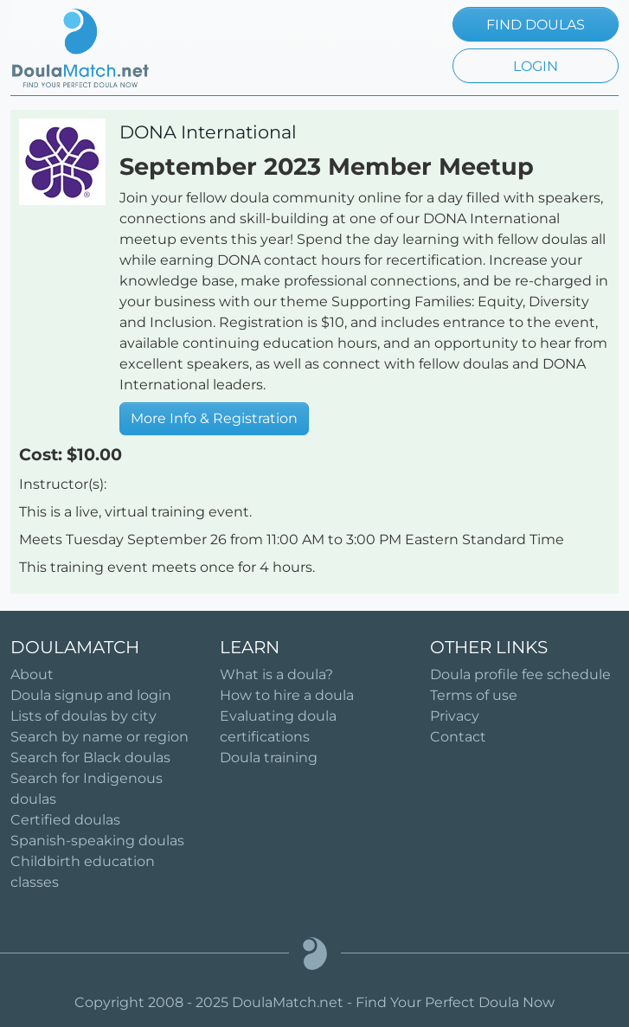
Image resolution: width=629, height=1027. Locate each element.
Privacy (454, 716)
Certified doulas (65, 820)
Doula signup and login (90, 695)
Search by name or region (99, 737)
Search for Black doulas (90, 757)
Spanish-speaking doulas (97, 840)
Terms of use (473, 695)
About (32, 674)
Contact (458, 737)
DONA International (208, 132)
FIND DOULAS (535, 24)
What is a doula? (276, 674)
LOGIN (535, 66)
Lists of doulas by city (83, 716)
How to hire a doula (287, 695)
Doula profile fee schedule (520, 674)
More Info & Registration (214, 418)
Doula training (269, 757)
